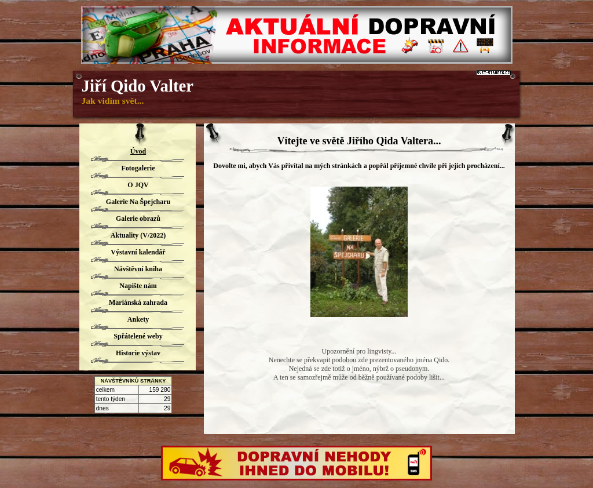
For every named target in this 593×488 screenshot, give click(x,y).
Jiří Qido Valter (138, 86)
